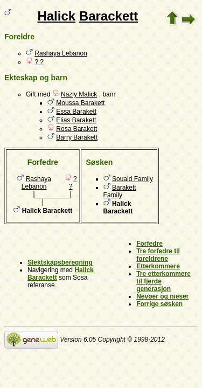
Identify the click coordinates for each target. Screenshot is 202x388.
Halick (56, 16)
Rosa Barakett (76, 129)
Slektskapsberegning (60, 262)
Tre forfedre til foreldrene (158, 254)
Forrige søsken (159, 304)
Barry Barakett (76, 137)
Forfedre (149, 243)
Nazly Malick (79, 94)
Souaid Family (132, 179)
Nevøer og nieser (162, 296)
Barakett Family (119, 191)
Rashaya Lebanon (60, 53)
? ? (39, 62)
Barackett (108, 16)
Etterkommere (158, 266)
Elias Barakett (76, 120)
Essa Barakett (76, 111)
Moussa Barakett (80, 103)
